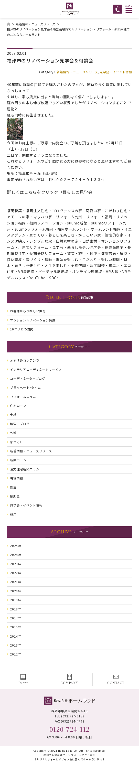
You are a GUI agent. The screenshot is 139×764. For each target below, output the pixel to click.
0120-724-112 (69, 729)
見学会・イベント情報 (116, 72)
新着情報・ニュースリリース (77, 72)
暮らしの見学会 (77, 192)
